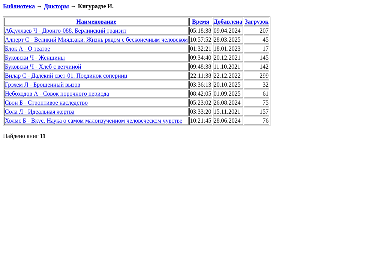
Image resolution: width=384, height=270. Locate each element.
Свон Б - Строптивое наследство (46, 102)
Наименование (96, 21)
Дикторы (56, 6)
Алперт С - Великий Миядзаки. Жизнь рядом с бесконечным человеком (96, 39)
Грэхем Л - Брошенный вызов (42, 84)
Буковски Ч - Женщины (35, 57)
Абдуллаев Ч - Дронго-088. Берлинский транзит (65, 30)
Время (200, 21)
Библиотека (19, 6)
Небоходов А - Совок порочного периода (57, 93)
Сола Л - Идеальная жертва (39, 111)
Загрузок (256, 21)
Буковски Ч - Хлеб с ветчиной (43, 66)
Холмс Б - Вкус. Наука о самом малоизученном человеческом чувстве (93, 120)
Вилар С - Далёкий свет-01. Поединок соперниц (66, 75)
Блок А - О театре (27, 48)
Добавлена (228, 21)
